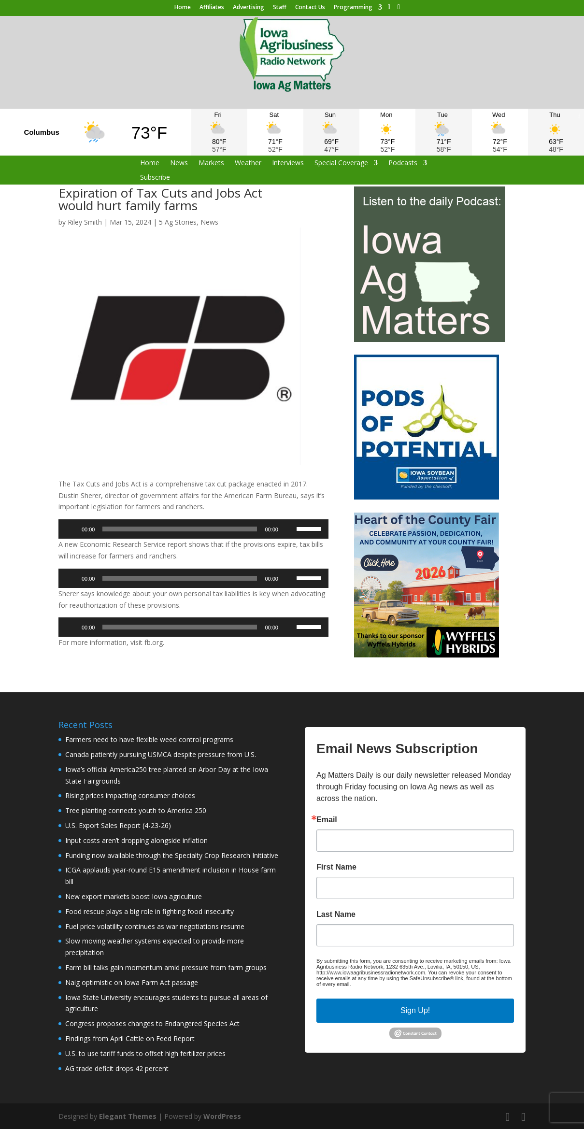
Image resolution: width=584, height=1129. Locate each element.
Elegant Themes (128, 1116)
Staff (279, 7)
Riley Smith (85, 222)
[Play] (71, 529)
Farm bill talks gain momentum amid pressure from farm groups (166, 967)
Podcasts (402, 163)
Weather (248, 163)
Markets (211, 163)
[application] (193, 529)
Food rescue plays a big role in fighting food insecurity (149, 911)
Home (182, 7)
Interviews (288, 163)
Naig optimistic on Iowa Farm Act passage (131, 982)
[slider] (179, 529)
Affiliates (211, 7)
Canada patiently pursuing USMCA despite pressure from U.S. (160, 754)
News (179, 163)
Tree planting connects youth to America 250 (135, 810)
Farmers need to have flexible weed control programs (149, 739)
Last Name (336, 914)
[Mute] (289, 529)
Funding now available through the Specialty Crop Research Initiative (171, 855)
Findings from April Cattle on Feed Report (130, 1038)
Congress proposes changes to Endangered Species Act (152, 1023)
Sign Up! (415, 1010)
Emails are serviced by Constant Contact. (401, 984)
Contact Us (310, 7)
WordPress (222, 1116)
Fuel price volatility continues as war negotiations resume (154, 926)
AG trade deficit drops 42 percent (117, 1068)
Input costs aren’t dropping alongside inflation (136, 840)
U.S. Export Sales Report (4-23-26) (118, 825)
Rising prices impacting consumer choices (130, 795)
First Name (336, 867)
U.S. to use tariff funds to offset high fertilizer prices (145, 1053)
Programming (353, 7)
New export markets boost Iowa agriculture (133, 896)
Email (326, 820)
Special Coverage (341, 163)
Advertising (248, 7)
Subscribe (155, 178)
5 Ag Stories (178, 222)
